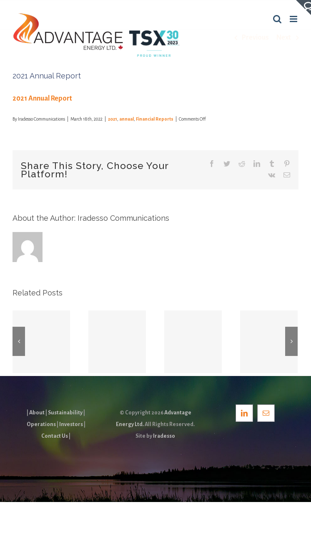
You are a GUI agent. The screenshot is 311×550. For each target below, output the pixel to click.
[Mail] (266, 413)
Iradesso (164, 436)
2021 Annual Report (42, 98)
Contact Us (54, 436)
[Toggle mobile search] (277, 19)
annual (126, 118)
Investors (71, 424)
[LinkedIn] (244, 413)
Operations (41, 424)
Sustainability (65, 413)
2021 (112, 118)
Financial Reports (154, 118)
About (37, 413)
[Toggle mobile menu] (294, 19)
